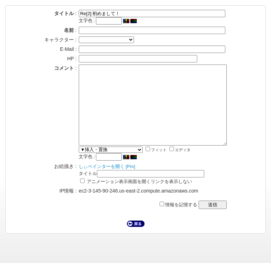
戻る (135, 239)
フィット (147, 165)
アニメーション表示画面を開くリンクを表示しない (127, 197)
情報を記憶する (187, 220)
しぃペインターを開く (93, 182)
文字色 (77, 20)
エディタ (171, 165)
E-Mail (58, 49)
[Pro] (122, 182)
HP (61, 58)
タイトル (79, 189)
